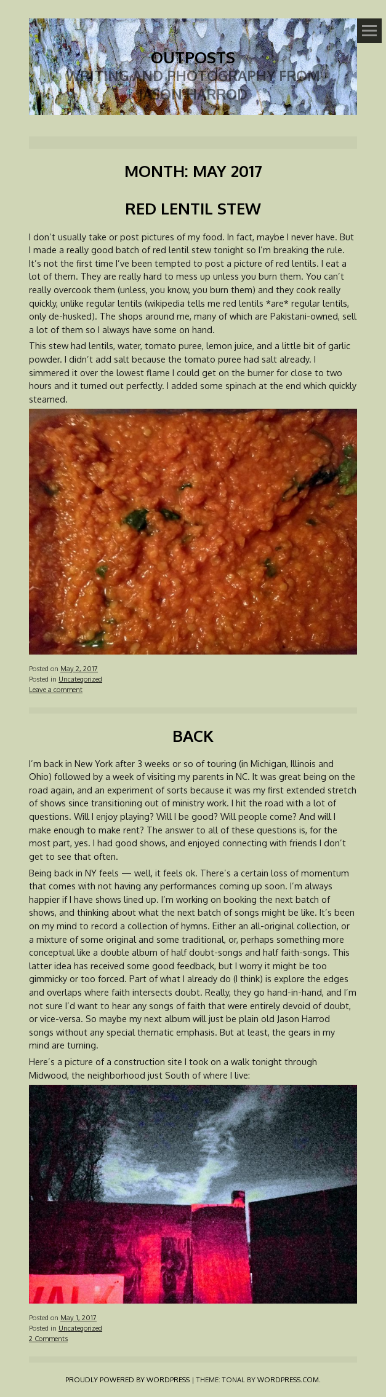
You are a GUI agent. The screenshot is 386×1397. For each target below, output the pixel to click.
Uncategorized (80, 678)
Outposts (193, 57)
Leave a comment (55, 689)
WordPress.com (288, 1379)
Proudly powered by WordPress (127, 1379)
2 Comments (48, 1338)
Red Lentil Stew (193, 208)
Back (193, 735)
